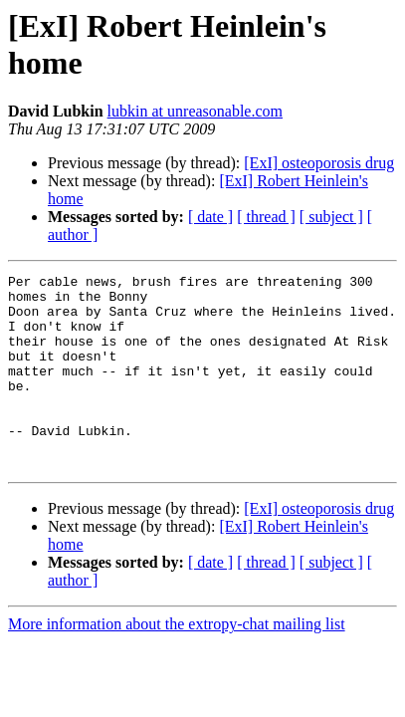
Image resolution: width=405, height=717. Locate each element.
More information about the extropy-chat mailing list (176, 662)
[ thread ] (266, 216)
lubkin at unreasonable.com (195, 111)
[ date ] (210, 216)
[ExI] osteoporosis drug (319, 162)
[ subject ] (331, 216)
